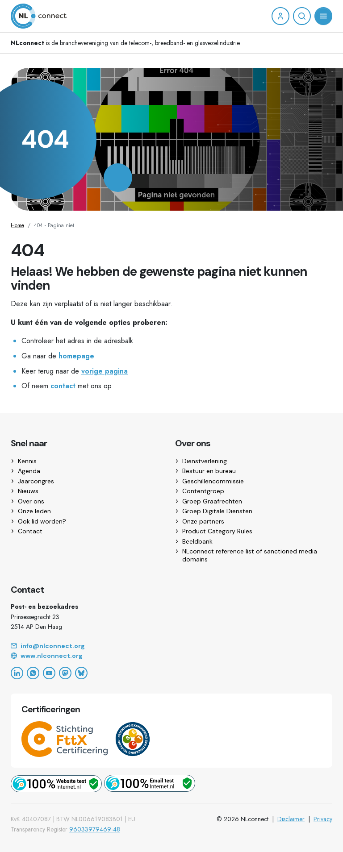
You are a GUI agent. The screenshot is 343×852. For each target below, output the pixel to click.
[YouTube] (49, 673)
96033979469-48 (94, 829)
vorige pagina (104, 371)
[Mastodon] (65, 673)
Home (17, 225)
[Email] (171, 646)
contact (62, 386)
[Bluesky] (81, 673)
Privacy (323, 819)
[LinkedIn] (17, 673)
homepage (76, 356)
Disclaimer (291, 819)
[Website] (171, 656)
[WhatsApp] (33, 673)
